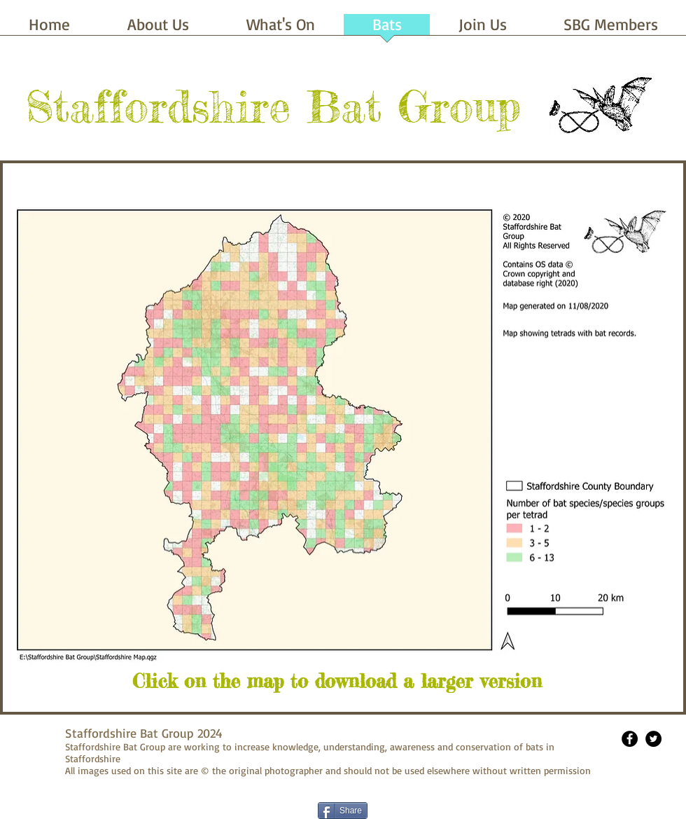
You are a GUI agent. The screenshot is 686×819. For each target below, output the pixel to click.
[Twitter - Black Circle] (653, 739)
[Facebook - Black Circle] (630, 739)
